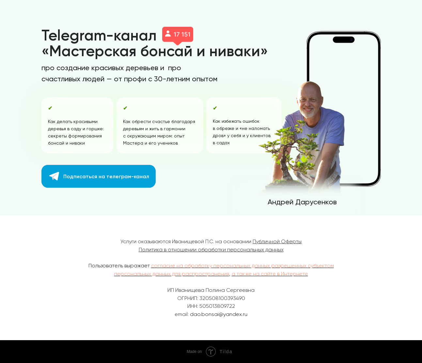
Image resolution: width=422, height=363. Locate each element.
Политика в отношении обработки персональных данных (211, 249)
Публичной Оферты (277, 241)
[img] (54, 176)
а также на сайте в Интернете (270, 274)
